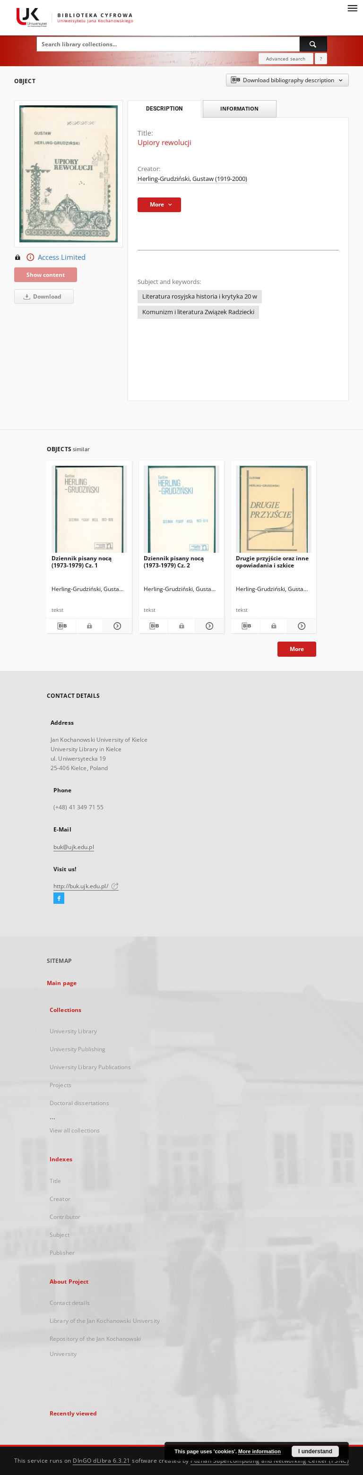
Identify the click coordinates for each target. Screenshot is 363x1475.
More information (259, 1451)
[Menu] (352, 7)
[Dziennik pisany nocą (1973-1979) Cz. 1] (89, 512)
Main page (62, 983)
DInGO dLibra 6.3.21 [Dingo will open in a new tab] (101, 1461)
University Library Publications (90, 1067)
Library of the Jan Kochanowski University (105, 1321)
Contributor (65, 1217)
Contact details (70, 1303)
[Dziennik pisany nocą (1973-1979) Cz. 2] (181, 512)
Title (55, 1181)
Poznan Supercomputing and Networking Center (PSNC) (269, 1461)
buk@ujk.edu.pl (73, 847)
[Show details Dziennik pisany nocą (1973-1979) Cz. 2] (208, 626)
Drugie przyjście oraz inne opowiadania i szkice (272, 561)
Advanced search (285, 58)
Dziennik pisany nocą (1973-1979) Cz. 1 (82, 561)
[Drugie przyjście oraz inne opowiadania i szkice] (273, 512)
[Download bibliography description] (61, 626)
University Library (73, 1031)
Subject (59, 1235)
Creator (60, 1199)
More (297, 649)
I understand (315, 1451)
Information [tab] (239, 108)
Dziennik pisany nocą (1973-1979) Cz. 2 (174, 561)
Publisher (62, 1253)
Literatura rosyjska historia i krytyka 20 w (199, 296)
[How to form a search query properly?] (321, 58)
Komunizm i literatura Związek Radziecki (198, 312)
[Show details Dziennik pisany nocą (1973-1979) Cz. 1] (116, 626)
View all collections (75, 1130)
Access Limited (50, 257)
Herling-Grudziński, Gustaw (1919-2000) (192, 179)
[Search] (313, 43)
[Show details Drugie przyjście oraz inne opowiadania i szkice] (300, 626)
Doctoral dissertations (79, 1103)
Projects (60, 1085)
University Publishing (78, 1049)
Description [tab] (164, 108)
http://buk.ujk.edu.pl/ (86, 886)
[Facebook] (58, 898)
